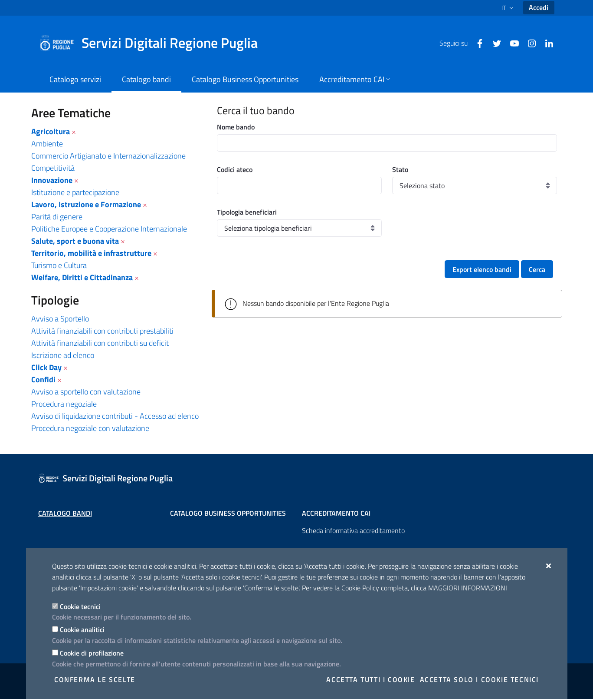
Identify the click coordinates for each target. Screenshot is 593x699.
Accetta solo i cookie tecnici (479, 679)
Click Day (46, 367)
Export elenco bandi (481, 269)
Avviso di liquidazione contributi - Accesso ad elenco (115, 416)
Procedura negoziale (64, 404)
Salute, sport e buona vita (75, 241)
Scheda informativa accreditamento (353, 530)
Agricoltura (50, 131)
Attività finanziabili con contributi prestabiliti (102, 331)
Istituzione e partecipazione (75, 192)
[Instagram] (528, 42)
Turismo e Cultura (59, 265)
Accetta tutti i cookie (370, 679)
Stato (400, 169)
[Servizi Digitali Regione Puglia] (153, 43)
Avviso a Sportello (60, 319)
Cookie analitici (82, 629)
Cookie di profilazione (92, 653)
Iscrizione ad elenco (62, 355)
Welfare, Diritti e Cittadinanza (82, 277)
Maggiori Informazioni (467, 588)
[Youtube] (511, 42)
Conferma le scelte (94, 679)
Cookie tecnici (80, 606)
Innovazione (51, 180)
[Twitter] (493, 42)
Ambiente (47, 143)
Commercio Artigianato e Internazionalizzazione (108, 156)
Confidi (43, 379)
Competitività (53, 168)
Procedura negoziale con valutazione (90, 428)
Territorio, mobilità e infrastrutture (91, 253)
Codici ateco (234, 169)
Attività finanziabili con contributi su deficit (100, 343)
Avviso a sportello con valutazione (86, 392)
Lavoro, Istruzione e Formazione (86, 204)
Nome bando (236, 127)
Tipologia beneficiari (247, 212)
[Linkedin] (545, 42)
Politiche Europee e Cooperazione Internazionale (109, 229)
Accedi (538, 7)
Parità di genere (56, 216)
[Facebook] (476, 42)
